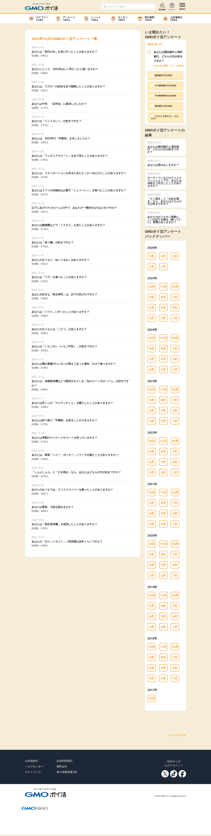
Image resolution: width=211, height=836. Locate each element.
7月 (175, 297)
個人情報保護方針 (67, 772)
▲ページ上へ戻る (177, 735)
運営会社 (62, 766)
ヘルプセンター (34, 766)
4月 (163, 256)
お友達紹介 (31, 760)
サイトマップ (33, 772)
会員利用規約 (64, 760)
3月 (175, 256)
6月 (151, 307)
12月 (151, 286)
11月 (163, 286)
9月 (151, 297)
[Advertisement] (60, 718)
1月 (163, 266)
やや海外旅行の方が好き (163, 95)
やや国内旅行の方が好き (163, 85)
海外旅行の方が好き (162, 106)
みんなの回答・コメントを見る (170, 66)
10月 (175, 286)
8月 (163, 297)
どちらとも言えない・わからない (164, 117)
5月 (151, 256)
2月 (151, 266)
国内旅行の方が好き (162, 75)
